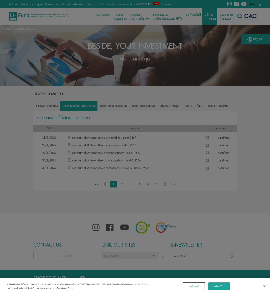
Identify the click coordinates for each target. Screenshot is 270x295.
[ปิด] (264, 288)
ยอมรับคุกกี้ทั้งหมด (219, 288)
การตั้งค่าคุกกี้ (194, 288)
